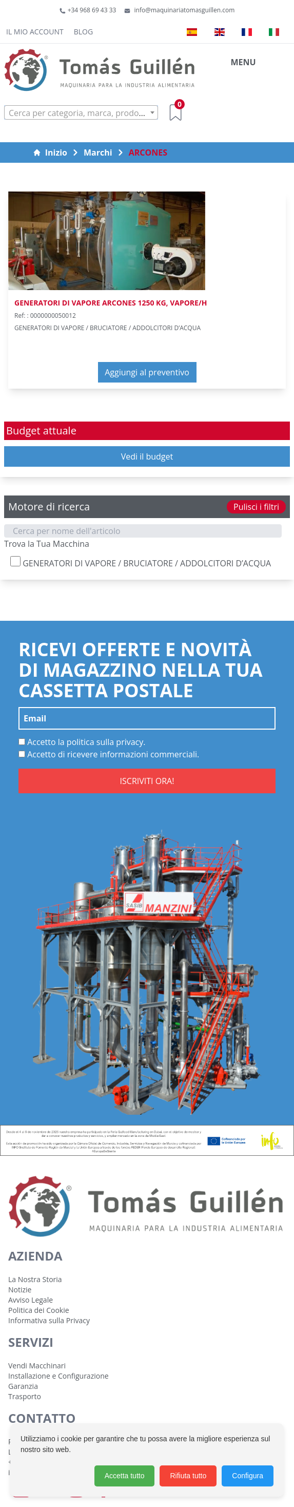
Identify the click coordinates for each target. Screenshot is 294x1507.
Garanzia (23, 1386)
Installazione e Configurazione (58, 1376)
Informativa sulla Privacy (49, 1320)
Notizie (19, 1289)
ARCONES (148, 152)
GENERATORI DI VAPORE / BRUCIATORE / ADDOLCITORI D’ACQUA (140, 562)
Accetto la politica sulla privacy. (82, 742)
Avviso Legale (30, 1300)
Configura (247, 1476)
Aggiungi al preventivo (147, 372)
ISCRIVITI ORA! (147, 781)
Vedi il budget (147, 456)
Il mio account (35, 31)
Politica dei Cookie (38, 1310)
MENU (243, 62)
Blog (83, 31)
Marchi (98, 152)
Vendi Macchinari (37, 1365)
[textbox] (81, 113)
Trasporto (24, 1396)
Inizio (50, 152)
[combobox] (81, 112)
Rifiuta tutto (188, 1476)
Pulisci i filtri (256, 506)
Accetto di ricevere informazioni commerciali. (108, 754)
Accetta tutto (125, 1476)
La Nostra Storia (35, 1279)
